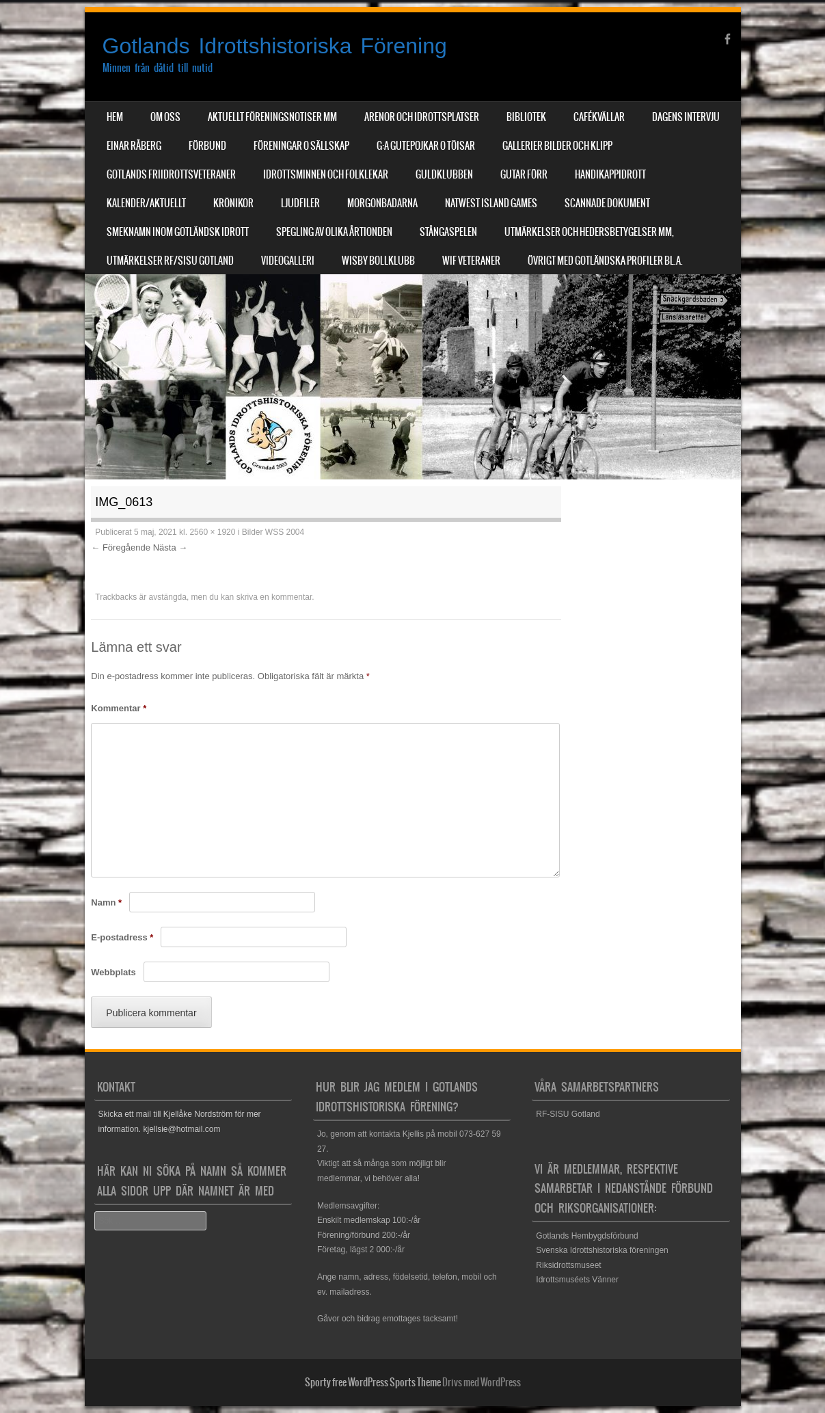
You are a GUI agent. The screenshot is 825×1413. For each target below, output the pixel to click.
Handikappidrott (610, 174)
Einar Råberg (134, 145)
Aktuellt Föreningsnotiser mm (272, 116)
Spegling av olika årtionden (334, 231)
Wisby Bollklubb (378, 260)
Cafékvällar (599, 116)
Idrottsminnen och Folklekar (325, 174)
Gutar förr (523, 174)
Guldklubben (444, 174)
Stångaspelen (448, 231)
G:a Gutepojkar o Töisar (426, 145)
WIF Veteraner (471, 260)
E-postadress (122, 937)
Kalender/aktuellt (146, 203)
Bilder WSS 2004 (273, 532)
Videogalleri (287, 260)
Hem (115, 116)
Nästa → (170, 547)
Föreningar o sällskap (301, 145)
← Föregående (120, 547)
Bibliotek (526, 116)
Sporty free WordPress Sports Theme (373, 1382)
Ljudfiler (300, 203)
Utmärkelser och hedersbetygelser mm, (589, 231)
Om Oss (165, 116)
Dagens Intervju (686, 116)
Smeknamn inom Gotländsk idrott (178, 231)
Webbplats (113, 972)
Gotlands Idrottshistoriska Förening (275, 46)
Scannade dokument (607, 203)
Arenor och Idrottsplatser (421, 116)
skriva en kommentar (274, 597)
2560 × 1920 (212, 532)
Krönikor (233, 203)
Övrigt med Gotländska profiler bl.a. (605, 260)
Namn (106, 902)
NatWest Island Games (491, 203)
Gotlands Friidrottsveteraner (171, 174)
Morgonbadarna (382, 203)
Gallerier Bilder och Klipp (557, 145)
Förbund (207, 145)
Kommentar (118, 708)
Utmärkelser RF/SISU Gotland (170, 260)
